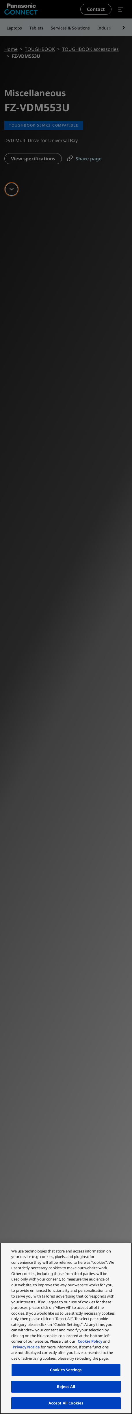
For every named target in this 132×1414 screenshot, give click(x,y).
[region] (66, 1328)
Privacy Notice (26, 1347)
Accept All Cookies (66, 1403)
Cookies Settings (66, 1369)
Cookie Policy (90, 1341)
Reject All (66, 1386)
